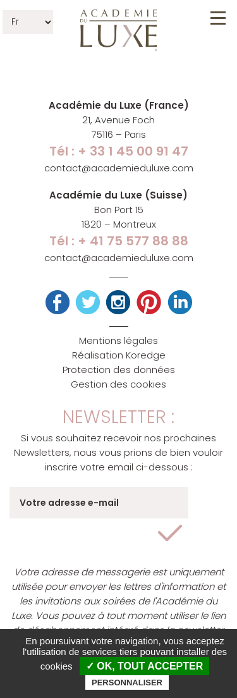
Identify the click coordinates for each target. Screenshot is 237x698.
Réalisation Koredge (119, 355)
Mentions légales (118, 340)
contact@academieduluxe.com (118, 167)
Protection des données (119, 369)
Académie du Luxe (118, 30)
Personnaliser (127, 682)
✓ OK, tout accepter (144, 666)
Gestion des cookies (118, 384)
